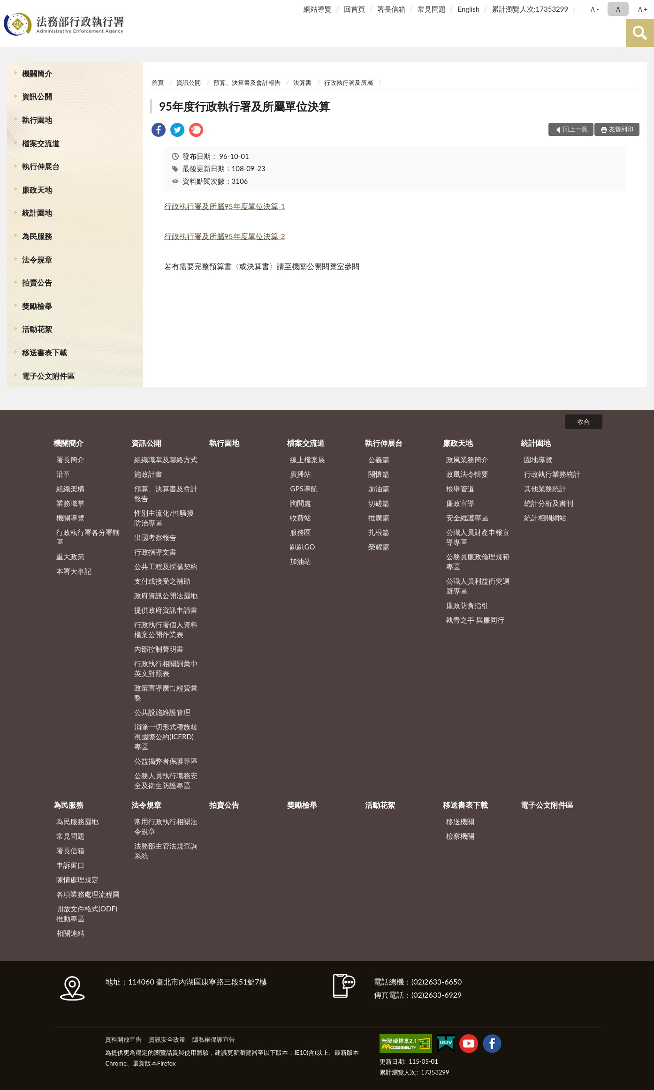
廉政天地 (37, 189)
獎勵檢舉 (37, 305)
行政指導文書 (155, 552)
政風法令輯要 (467, 474)
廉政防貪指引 (467, 605)
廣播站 (300, 474)
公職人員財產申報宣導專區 (478, 537)
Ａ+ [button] (642, 9)
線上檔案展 (307, 459)
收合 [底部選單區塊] (584, 421)
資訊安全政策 (167, 1039)
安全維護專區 (467, 517)
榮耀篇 (378, 546)
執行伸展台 (41, 166)
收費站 (300, 517)
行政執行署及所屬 (348, 82)
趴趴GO (302, 546)
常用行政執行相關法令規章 (166, 826)
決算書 (302, 82)
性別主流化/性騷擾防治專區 (164, 518)
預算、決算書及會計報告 (247, 82)
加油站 (300, 561)
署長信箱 (391, 9)
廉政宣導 (460, 503)
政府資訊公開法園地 (166, 595)
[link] (159, 131)
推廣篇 (378, 517)
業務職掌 (70, 503)
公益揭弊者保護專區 (166, 761)
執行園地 (37, 119)
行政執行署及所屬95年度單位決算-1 (224, 206)
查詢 (640, 33)
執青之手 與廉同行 (475, 620)
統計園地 (37, 212)
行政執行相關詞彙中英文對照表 (166, 668)
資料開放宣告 (123, 1039)
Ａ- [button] (594, 9)
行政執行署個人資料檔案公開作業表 (166, 629)
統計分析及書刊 (548, 503)
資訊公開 (37, 96)
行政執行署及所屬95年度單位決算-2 (224, 236)
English (468, 9)
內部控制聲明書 (158, 649)
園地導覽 (538, 459)
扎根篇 (378, 532)
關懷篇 (378, 474)
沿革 (63, 474)
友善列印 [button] (621, 129)
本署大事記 (73, 571)
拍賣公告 (37, 282)
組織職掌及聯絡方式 (166, 459)
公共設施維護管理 (162, 712)
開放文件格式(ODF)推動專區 (86, 913)
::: (9, 8)
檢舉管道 (460, 488)
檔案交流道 (41, 143)
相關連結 (70, 933)
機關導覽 (70, 517)
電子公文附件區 (48, 375)
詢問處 (300, 503)
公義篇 (378, 459)
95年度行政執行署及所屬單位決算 (244, 106)
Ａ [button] (618, 9)
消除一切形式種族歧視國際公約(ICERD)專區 (166, 736)
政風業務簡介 (467, 459)
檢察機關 (460, 836)
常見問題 (432, 9)
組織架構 (70, 488)
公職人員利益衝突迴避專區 (478, 586)
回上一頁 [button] (575, 129)
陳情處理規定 (77, 879)
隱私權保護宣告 (213, 1039)
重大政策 (70, 556)
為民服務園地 (77, 821)
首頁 (158, 82)
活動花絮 (37, 328)
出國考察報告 (155, 537)
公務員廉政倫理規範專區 (478, 561)
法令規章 (37, 259)
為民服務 (37, 236)
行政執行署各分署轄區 (88, 537)
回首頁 (354, 9)
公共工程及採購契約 (166, 566)
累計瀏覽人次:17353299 (530, 9)
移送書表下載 (44, 352)
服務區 (300, 532)
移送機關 (460, 821)
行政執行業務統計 (552, 474)
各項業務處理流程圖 (88, 894)
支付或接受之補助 (162, 581)
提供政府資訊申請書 (166, 610)
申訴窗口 (70, 865)
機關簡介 (37, 73)
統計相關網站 (545, 517)
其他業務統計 (545, 488)
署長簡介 (70, 459)
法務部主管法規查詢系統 (166, 851)
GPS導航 (303, 488)
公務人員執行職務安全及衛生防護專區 (166, 780)
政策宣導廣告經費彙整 (166, 693)
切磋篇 (378, 503)
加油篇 (378, 488)
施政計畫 (148, 474)
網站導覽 (318, 9)
